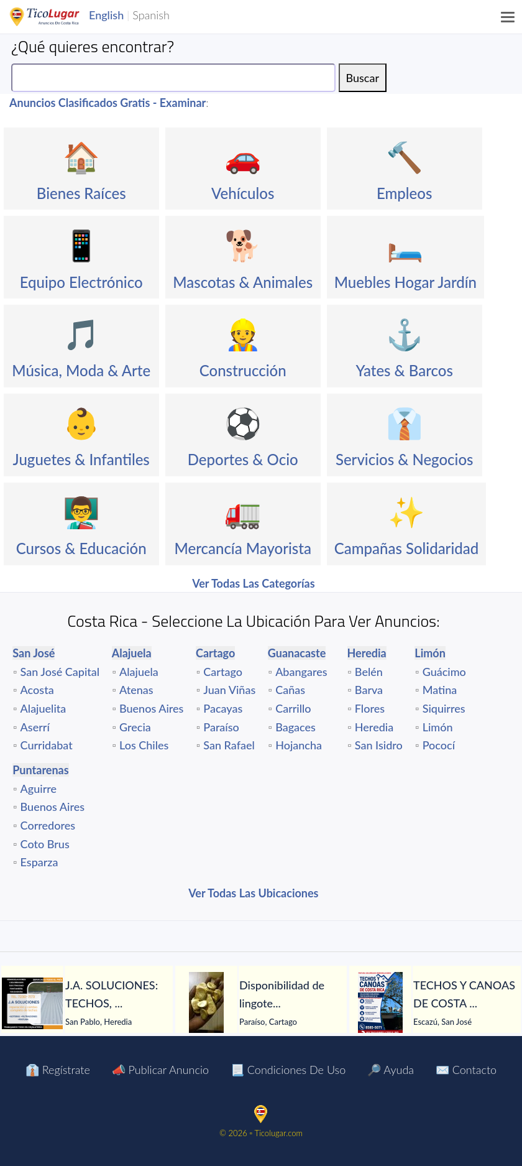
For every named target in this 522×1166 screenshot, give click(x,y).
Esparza (39, 862)
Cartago (222, 671)
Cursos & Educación (81, 548)
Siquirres (444, 708)
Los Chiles (143, 745)
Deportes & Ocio (243, 459)
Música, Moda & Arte (81, 370)
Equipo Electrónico (81, 282)
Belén (369, 671)
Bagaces (295, 727)
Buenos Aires (151, 708)
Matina (440, 689)
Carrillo (293, 708)
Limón (438, 727)
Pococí (439, 745)
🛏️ (405, 244)
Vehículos (242, 193)
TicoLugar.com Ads (58, 16)
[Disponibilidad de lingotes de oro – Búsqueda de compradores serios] (206, 1003)
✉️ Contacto (466, 1069)
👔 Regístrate (57, 1069)
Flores (370, 708)
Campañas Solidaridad (406, 548)
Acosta (37, 689)
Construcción (242, 370)
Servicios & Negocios (405, 459)
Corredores (48, 825)
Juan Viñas (229, 689)
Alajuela (138, 671)
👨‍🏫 (81, 511)
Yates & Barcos (404, 370)
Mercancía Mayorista (242, 548)
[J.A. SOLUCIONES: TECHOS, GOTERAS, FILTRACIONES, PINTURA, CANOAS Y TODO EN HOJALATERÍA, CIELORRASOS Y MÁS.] (32, 1003)
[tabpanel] (87, 1003)
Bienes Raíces (81, 193)
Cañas (290, 689)
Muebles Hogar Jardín (405, 282)
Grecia (135, 727)
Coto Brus (45, 844)
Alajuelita (43, 708)
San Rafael (228, 745)
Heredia (374, 727)
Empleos (404, 193)
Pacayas (222, 708)
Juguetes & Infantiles (81, 459)
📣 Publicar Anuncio (160, 1069)
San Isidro (379, 745)
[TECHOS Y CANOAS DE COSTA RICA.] (380, 1003)
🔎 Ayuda (390, 1069)
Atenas (136, 689)
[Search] (173, 77)
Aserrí (35, 727)
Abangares (301, 671)
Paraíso (221, 727)
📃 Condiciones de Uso (288, 1069)
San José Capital (60, 671)
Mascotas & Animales (243, 282)
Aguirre (39, 788)
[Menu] (508, 16)
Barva (369, 689)
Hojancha (298, 745)
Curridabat (47, 745)
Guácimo (444, 671)
